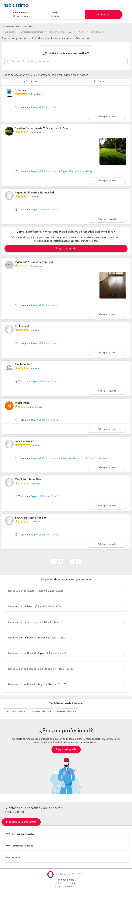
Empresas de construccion (33, 32)
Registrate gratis (66, 248)
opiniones (36, 94)
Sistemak (20, 90)
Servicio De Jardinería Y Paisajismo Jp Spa (41, 128)
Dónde (54, 13)
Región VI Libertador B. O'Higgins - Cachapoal (85, 458)
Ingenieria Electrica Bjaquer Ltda (35, 192)
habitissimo (9, 32)
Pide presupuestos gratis (21, 822)
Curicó (82, 32)
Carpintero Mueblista (28, 479)
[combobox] (28, 14)
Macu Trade (22, 403)
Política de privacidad (65, 883)
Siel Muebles (23, 364)
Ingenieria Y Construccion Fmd (34, 262)
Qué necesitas (20, 13)
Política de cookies (65, 887)
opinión (34, 197)
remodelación (16, 711)
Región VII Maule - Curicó (62, 32)
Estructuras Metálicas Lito (31, 517)
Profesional (22, 326)
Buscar (103, 14)
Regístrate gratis (66, 749)
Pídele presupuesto (107, 116)
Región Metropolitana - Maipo (76, 171)
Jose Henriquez (24, 441)
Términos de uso (65, 880)
